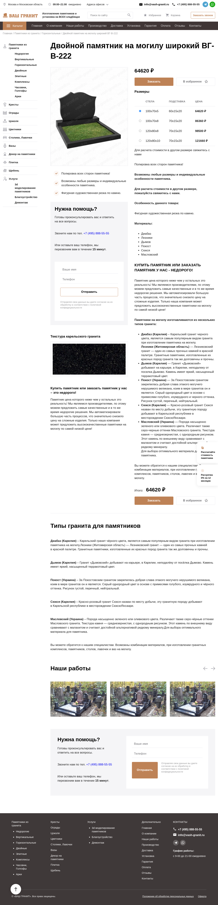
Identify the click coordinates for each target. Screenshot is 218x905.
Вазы (12, 145)
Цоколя (13, 121)
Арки (18, 96)
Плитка (13, 162)
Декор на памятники (22, 154)
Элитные (21, 76)
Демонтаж (21, 202)
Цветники (15, 129)
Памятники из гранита (18, 46)
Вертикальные (24, 59)
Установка (133, 25)
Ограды (14, 112)
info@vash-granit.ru (156, 4)
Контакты (195, 25)
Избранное (155, 15)
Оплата (165, 25)
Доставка (117, 25)
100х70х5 (152, 111)
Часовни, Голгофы (21, 89)
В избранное (192, 81)
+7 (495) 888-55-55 (188, 4)
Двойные (21, 70)
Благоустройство (26, 197)
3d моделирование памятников (25, 188)
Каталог (14, 26)
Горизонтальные (26, 64)
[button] (205, 669)
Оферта (202, 896)
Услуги (13, 178)
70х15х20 (175, 121)
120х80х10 (153, 141)
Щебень (14, 170)
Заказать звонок (203, 15)
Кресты (13, 104)
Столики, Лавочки (20, 137)
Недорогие (22, 53)
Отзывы (180, 25)
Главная (37, 25)
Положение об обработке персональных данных (168, 896)
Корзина (175, 15)
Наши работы (75, 25)
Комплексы (22, 81)
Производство (97, 25)
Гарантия (151, 25)
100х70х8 (152, 121)
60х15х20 (175, 111)
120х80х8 (152, 131)
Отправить (89, 291)
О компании (54, 25)
